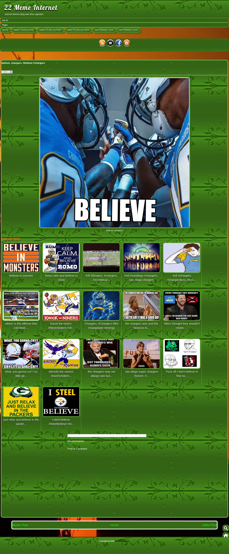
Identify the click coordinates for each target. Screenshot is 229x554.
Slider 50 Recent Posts (78, 30)
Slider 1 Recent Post (24, 30)
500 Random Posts (128, 30)
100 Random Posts (104, 30)
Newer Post (20, 525)
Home (5, 30)
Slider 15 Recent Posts (50, 30)
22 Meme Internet (31, 7)
